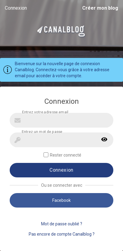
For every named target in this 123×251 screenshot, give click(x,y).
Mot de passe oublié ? (61, 223)
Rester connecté (62, 154)
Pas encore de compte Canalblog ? (62, 234)
